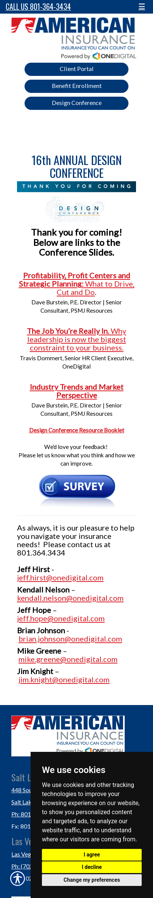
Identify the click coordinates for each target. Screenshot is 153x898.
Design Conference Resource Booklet (76, 430)
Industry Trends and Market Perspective (77, 391)
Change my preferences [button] (91, 880)
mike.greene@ (42, 658)
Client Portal (77, 68)
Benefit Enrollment (77, 85)
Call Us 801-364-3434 (38, 6)
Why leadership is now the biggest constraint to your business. (77, 339)
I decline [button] (92, 867)
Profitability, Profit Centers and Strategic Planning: (74, 279)
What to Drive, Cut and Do (95, 287)
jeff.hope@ (35, 618)
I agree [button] (91, 855)
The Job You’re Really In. (69, 330)
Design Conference (77, 102)
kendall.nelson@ (45, 597)
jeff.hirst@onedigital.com (60, 577)
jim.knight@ (39, 679)
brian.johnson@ (45, 638)
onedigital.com (98, 597)
